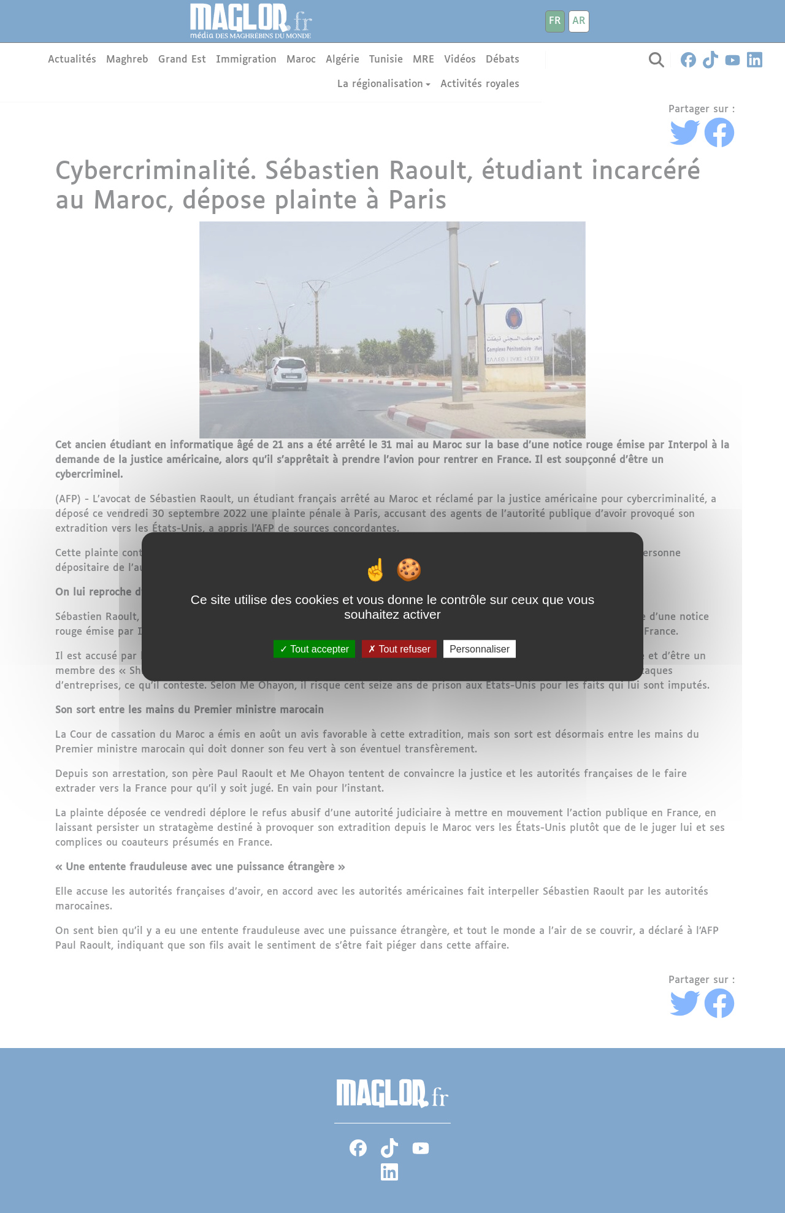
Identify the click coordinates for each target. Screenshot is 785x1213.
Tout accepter (314, 648)
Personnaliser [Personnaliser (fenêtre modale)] (480, 648)
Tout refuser (399, 648)
